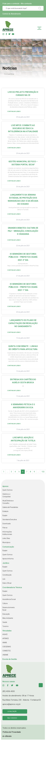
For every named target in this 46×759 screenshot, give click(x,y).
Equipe (4, 515)
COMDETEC (6, 651)
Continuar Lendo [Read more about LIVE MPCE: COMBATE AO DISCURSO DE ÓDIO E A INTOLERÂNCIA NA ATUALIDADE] (14, 148)
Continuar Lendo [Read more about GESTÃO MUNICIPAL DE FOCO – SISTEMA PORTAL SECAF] (14, 181)
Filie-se (4, 528)
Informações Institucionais (7, 533)
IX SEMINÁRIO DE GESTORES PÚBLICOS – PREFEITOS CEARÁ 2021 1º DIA (23, 287)
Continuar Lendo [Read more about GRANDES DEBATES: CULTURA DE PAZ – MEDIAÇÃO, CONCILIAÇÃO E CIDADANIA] (14, 240)
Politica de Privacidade (12, 732)
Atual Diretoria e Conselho (7, 502)
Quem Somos (7, 490)
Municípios (6, 542)
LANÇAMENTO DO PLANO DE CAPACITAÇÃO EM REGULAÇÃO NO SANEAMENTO (23, 323)
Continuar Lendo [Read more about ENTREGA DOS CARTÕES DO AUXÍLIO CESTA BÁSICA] (14, 390)
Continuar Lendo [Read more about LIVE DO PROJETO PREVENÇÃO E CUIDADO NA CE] (14, 111)
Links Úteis (6, 538)
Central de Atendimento (11, 14)
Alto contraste (26, 3)
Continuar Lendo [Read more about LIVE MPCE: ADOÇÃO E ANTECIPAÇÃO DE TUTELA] (14, 455)
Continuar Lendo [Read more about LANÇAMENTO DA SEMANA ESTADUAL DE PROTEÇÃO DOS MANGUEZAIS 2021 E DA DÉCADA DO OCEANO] (14, 214)
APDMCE (5, 638)
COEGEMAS (6, 647)
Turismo (5, 626)
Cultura (5, 603)
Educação (6, 614)
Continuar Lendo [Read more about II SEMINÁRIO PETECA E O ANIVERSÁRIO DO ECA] (14, 424)
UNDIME (5, 655)
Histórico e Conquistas (6, 495)
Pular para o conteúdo (11, 3)
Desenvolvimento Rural (8, 609)
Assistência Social (9, 599)
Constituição (7, 575)
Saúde (4, 622)
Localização (12, 711)
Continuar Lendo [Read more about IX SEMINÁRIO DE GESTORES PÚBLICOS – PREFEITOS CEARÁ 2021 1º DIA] (14, 306)
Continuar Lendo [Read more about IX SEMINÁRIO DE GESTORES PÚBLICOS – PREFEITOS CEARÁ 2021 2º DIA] (14, 270)
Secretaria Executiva (9, 519)
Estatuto (5, 511)
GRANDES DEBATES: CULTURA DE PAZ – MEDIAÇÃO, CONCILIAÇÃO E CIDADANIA (23, 231)
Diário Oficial (6, 583)
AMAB (4, 642)
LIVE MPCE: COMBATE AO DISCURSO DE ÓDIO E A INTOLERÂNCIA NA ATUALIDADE (23, 128)
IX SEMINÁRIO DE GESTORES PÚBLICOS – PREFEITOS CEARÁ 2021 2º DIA (23, 257)
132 (43, 472)
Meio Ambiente (7, 618)
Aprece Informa (7, 559)
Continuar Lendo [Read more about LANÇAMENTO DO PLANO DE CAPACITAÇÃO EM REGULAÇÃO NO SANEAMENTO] (14, 332)
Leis (3, 579)
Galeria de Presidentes (10, 507)
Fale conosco (12, 718)
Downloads (6, 524)
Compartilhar (9, 74)
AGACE (5, 634)
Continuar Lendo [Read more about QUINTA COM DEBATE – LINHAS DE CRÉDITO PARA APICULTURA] (14, 365)
